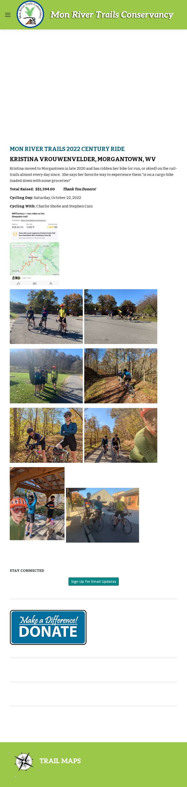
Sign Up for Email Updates (93, 581)
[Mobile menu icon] (8, 15)
